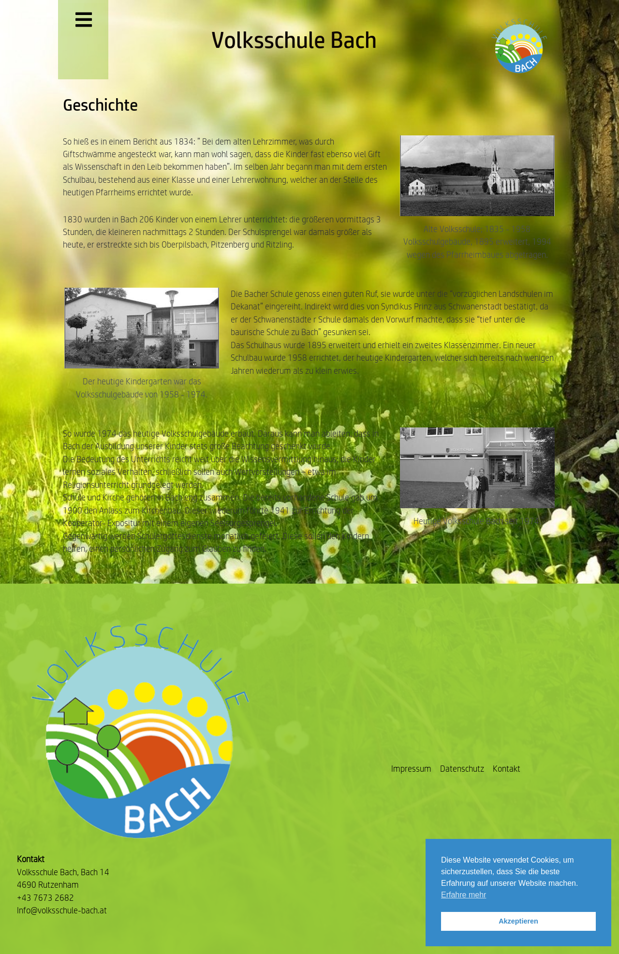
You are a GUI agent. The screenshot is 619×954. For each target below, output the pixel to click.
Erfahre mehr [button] (463, 895)
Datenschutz (462, 768)
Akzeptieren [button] (518, 921)
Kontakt (506, 768)
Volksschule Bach (294, 40)
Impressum (411, 768)
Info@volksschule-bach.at (62, 910)
